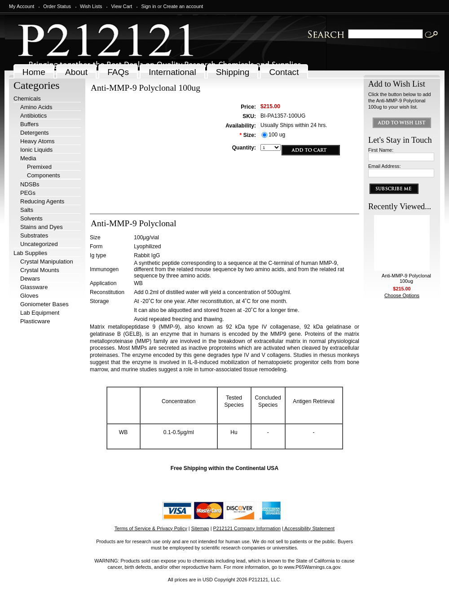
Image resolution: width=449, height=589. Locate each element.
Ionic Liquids (36, 149)
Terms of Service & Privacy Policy (150, 528)
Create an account (183, 6)
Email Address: (384, 166)
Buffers (29, 124)
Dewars (30, 278)
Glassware (34, 287)
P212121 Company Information (247, 528)
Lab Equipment (39, 312)
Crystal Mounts (39, 270)
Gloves (29, 295)
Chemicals (27, 98)
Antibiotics (33, 115)
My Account (21, 6)
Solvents (31, 218)
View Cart (121, 6)
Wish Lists (91, 6)
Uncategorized (39, 244)
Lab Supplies (30, 253)
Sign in (148, 6)
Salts (26, 210)
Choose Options (401, 295)
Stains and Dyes (41, 227)
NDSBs (30, 184)
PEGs (27, 192)
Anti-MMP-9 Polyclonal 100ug (406, 278)
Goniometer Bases (44, 304)
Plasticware (35, 321)
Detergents (34, 132)
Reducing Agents (42, 201)
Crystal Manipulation (46, 261)
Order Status (57, 6)
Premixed (39, 166)
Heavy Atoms (37, 141)
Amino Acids (36, 107)
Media (28, 158)
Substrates (34, 235)
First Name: (380, 150)
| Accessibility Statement (308, 528)
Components (43, 175)
